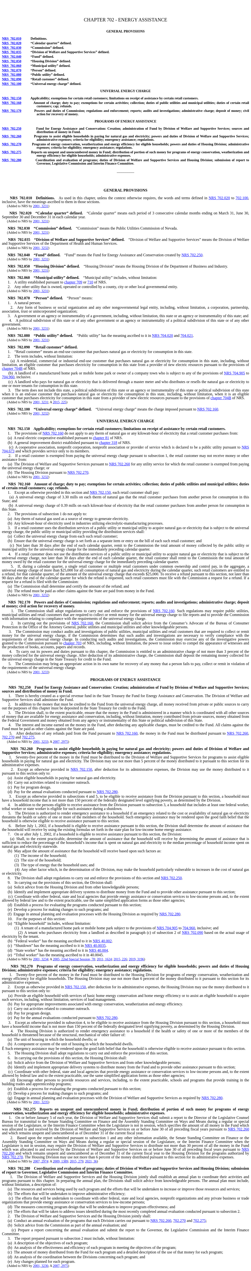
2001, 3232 (40, 248)
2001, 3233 (40, 672)
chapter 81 (101, 438)
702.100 (242, 198)
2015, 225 (59, 402)
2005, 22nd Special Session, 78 (74, 959)
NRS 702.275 (11, 152)
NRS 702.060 (11, 66)
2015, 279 (76, 1161)
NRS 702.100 (11, 84)
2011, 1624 (104, 959)
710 (90, 282)
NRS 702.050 (11, 61)
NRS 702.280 (11, 160)
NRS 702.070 (11, 70)
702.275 (28, 737)
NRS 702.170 (11, 111)
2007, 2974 (40, 1161)
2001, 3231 (40, 206)
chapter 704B (12, 368)
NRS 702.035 (11, 52)
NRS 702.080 (11, 75)
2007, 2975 (60, 742)
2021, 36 (91, 1161)
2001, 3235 (40, 1102)
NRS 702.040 (11, 56)
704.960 (8, 377)
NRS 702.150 (11, 98)
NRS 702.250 (11, 128)
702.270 (8, 737)
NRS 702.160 (11, 103)
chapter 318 (108, 443)
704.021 (186, 336)
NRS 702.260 (11, 136)
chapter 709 (73, 282)
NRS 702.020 (11, 43)
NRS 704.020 (162, 336)
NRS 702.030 (11, 48)
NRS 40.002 (102, 941)
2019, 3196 (136, 959)
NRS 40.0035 (95, 946)
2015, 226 (120, 959)
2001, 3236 (40, 1266)
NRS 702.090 (11, 79)
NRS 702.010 (11, 38)
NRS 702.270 (11, 144)
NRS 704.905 (234, 373)
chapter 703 (72, 643)
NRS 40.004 (98, 950)
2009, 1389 (60, 1161)
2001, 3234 (40, 959)
